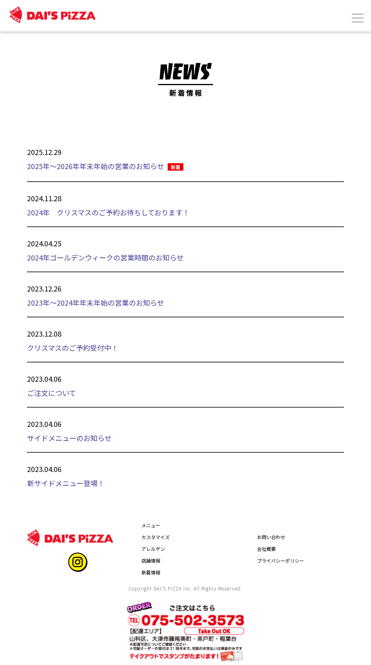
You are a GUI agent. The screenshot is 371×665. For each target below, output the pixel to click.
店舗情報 (150, 560)
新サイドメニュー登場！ (66, 483)
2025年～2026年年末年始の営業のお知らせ (95, 166)
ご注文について (51, 393)
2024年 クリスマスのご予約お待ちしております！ (108, 212)
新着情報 (150, 572)
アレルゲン (153, 548)
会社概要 (266, 548)
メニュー (150, 525)
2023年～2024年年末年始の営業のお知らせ (95, 302)
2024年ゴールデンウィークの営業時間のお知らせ (105, 257)
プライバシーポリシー (280, 560)
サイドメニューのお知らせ (69, 438)
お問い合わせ (271, 537)
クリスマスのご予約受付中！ (72, 348)
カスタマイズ (155, 537)
